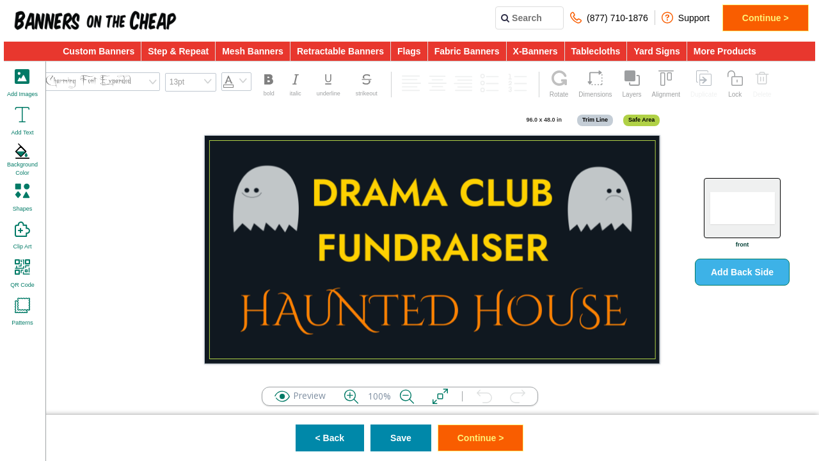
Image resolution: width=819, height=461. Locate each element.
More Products (725, 51)
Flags (409, 51)
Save (400, 438)
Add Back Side (742, 272)
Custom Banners (98, 51)
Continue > (765, 18)
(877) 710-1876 (609, 17)
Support (686, 17)
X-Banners (535, 51)
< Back (330, 438)
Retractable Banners (340, 51)
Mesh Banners (252, 51)
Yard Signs (656, 51)
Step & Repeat (178, 51)
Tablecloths (596, 51)
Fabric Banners (467, 51)
